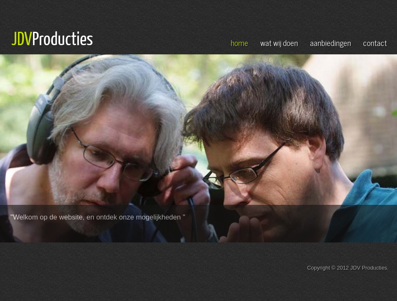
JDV (21, 38)
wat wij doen (279, 42)
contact (375, 42)
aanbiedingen (330, 42)
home (239, 42)
